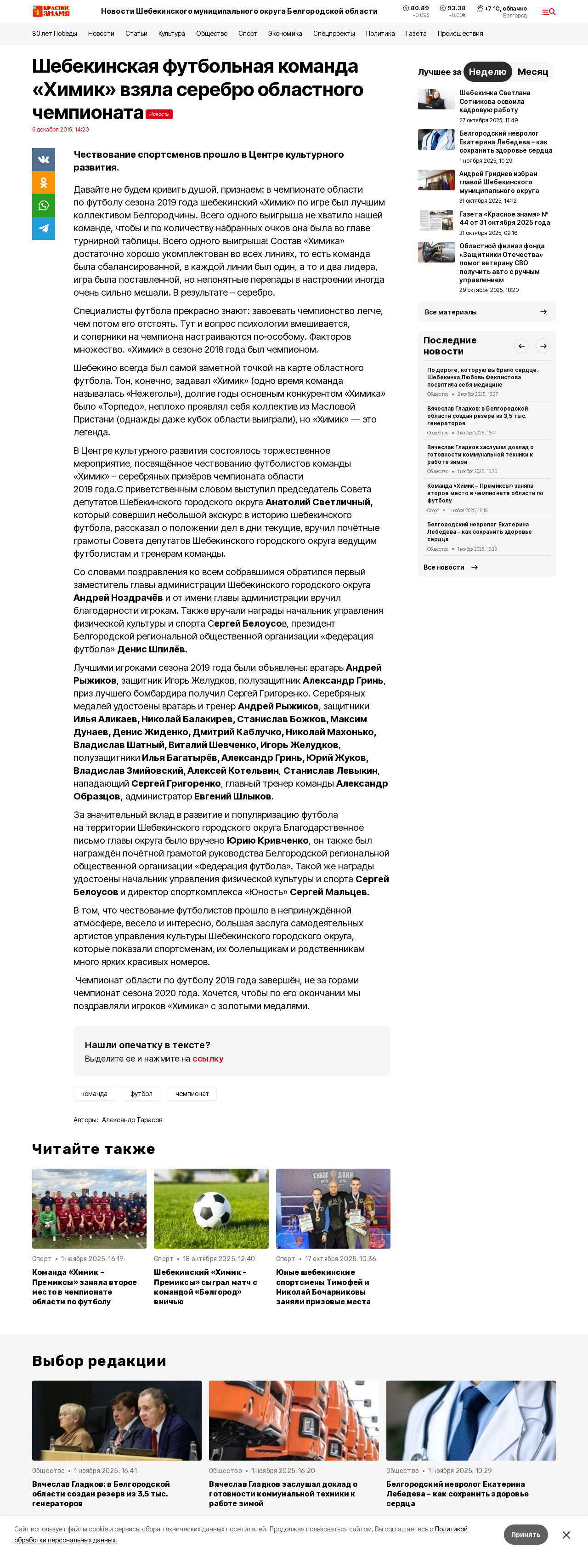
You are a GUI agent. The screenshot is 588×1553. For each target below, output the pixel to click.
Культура (171, 33)
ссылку (208, 1058)
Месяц (533, 71)
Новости (101, 33)
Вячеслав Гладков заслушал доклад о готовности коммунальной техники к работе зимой (480, 454)
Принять (526, 1534)
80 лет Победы (54, 33)
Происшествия (460, 33)
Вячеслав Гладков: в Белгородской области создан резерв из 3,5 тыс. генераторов (477, 416)
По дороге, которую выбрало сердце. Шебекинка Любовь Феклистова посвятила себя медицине (482, 377)
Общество (211, 33)
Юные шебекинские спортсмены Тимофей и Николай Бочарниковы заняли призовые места (323, 1287)
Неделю (488, 71)
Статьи (136, 33)
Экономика (285, 33)
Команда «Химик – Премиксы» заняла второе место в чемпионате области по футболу (84, 1287)
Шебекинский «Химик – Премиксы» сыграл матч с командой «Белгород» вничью (205, 1287)
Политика (380, 33)
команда (94, 1093)
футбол (141, 1093)
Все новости (444, 567)
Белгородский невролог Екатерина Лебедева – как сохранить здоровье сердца (479, 531)
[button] (521, 345)
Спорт (247, 33)
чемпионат (192, 1093)
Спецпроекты (334, 33)
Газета (416, 33)
